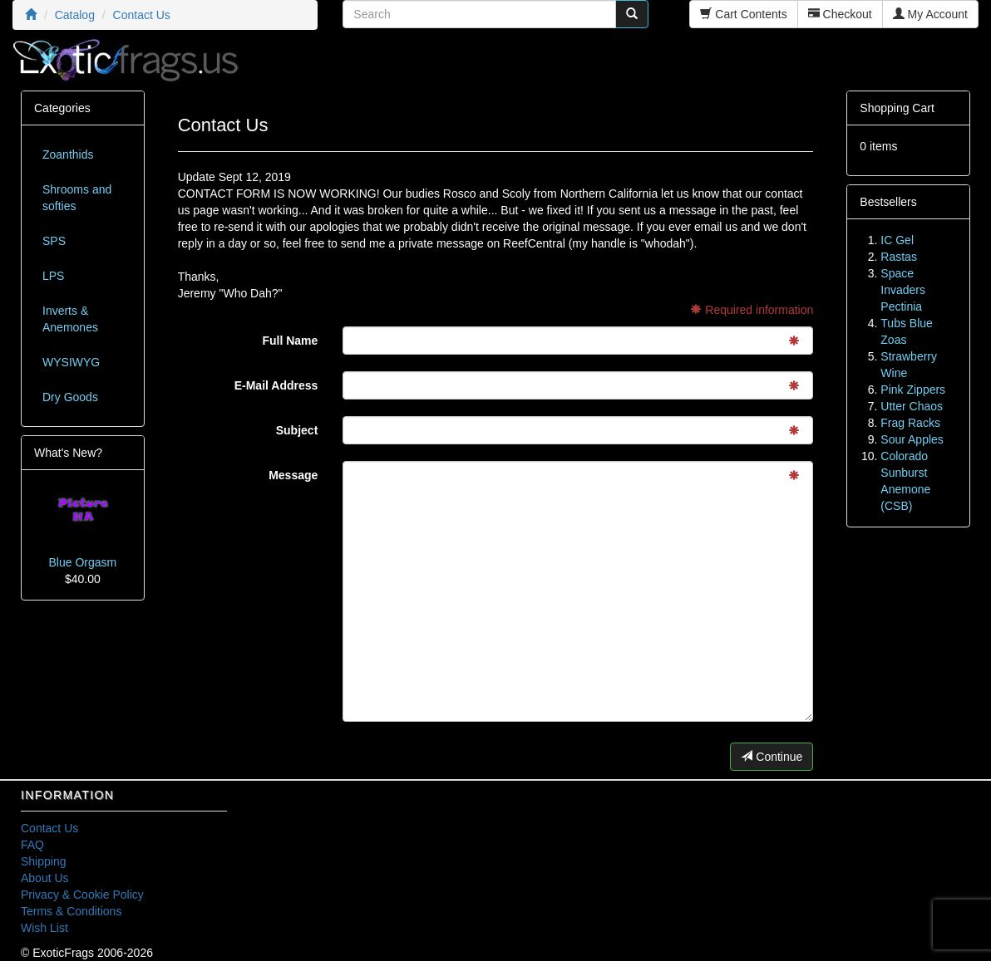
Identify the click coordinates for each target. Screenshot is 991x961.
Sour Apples (912, 439)
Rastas (898, 256)
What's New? (68, 452)
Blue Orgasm (82, 562)
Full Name (290, 340)
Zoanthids (67, 154)
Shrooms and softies (76, 198)
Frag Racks (910, 422)
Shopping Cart (897, 108)
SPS (54, 241)
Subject (297, 430)
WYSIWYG (71, 362)
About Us (45, 878)
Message (293, 475)
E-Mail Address (276, 385)
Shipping (44, 861)
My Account (930, 14)
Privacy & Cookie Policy (82, 894)
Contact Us (49, 828)
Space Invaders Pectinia (902, 290)
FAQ (32, 844)
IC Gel (897, 240)
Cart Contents (743, 14)
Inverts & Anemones (70, 319)
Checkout (840, 14)
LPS (53, 275)
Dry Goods (70, 397)
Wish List (44, 927)
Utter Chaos (911, 406)
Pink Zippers (912, 389)
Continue (771, 756)
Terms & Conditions (71, 911)
